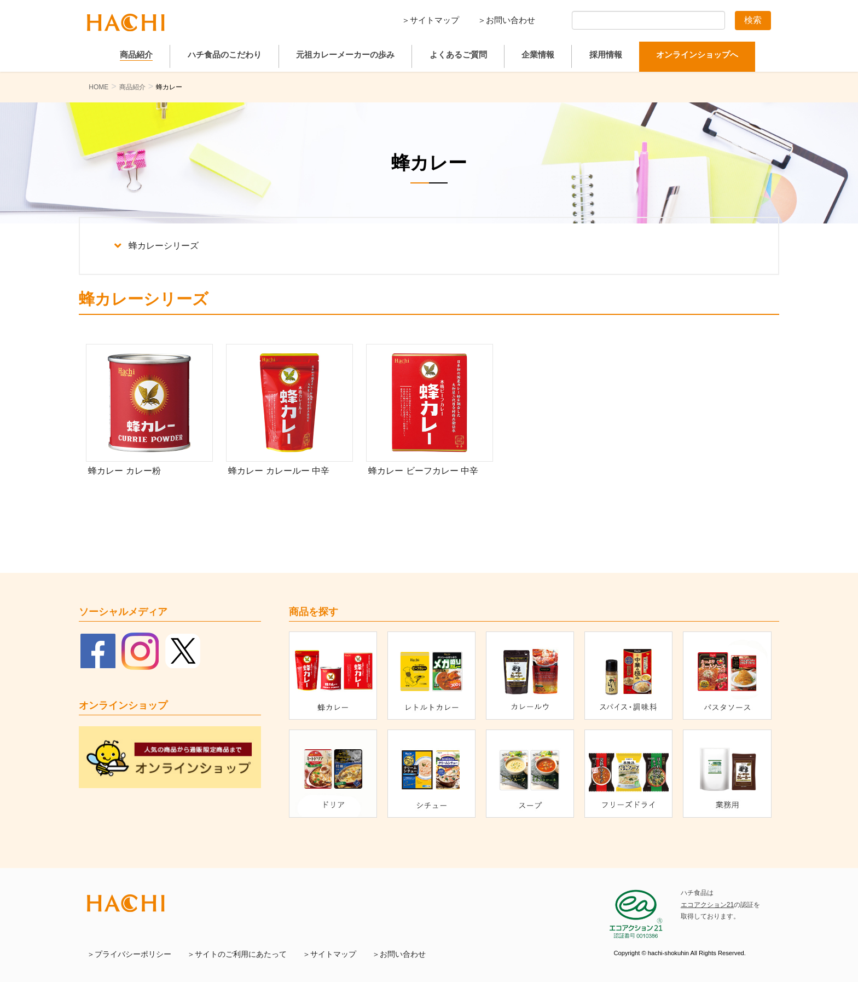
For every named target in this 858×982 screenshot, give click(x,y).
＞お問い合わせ (506, 20)
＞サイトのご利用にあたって (237, 954)
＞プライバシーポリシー (129, 954)
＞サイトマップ (430, 20)
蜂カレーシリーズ (156, 245)
